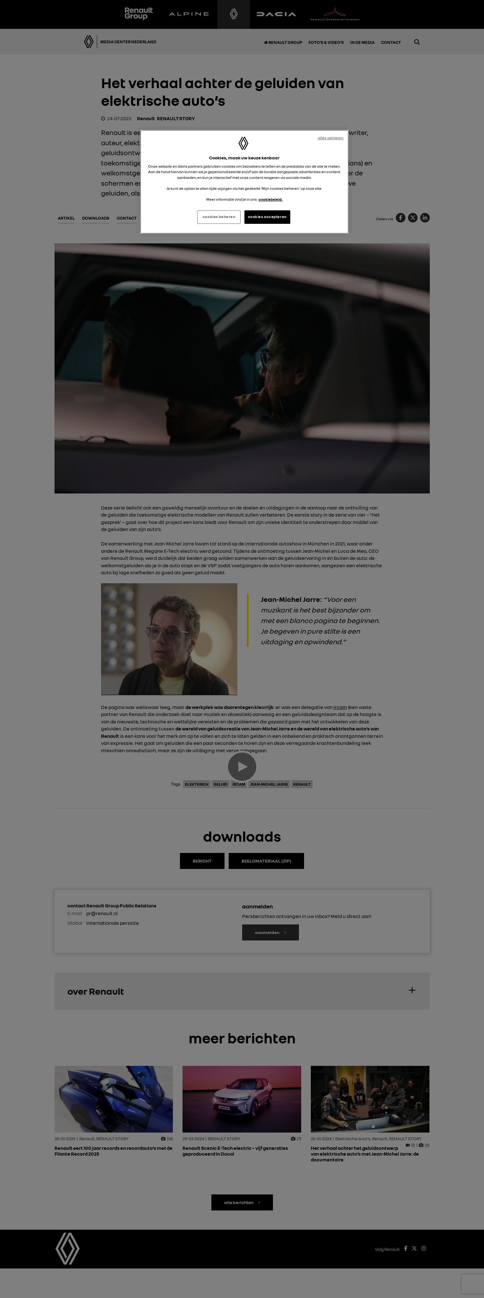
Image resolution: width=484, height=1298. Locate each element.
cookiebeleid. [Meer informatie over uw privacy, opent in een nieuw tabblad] (271, 199)
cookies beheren (219, 217)
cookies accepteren (267, 217)
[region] (244, 182)
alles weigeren (331, 138)
